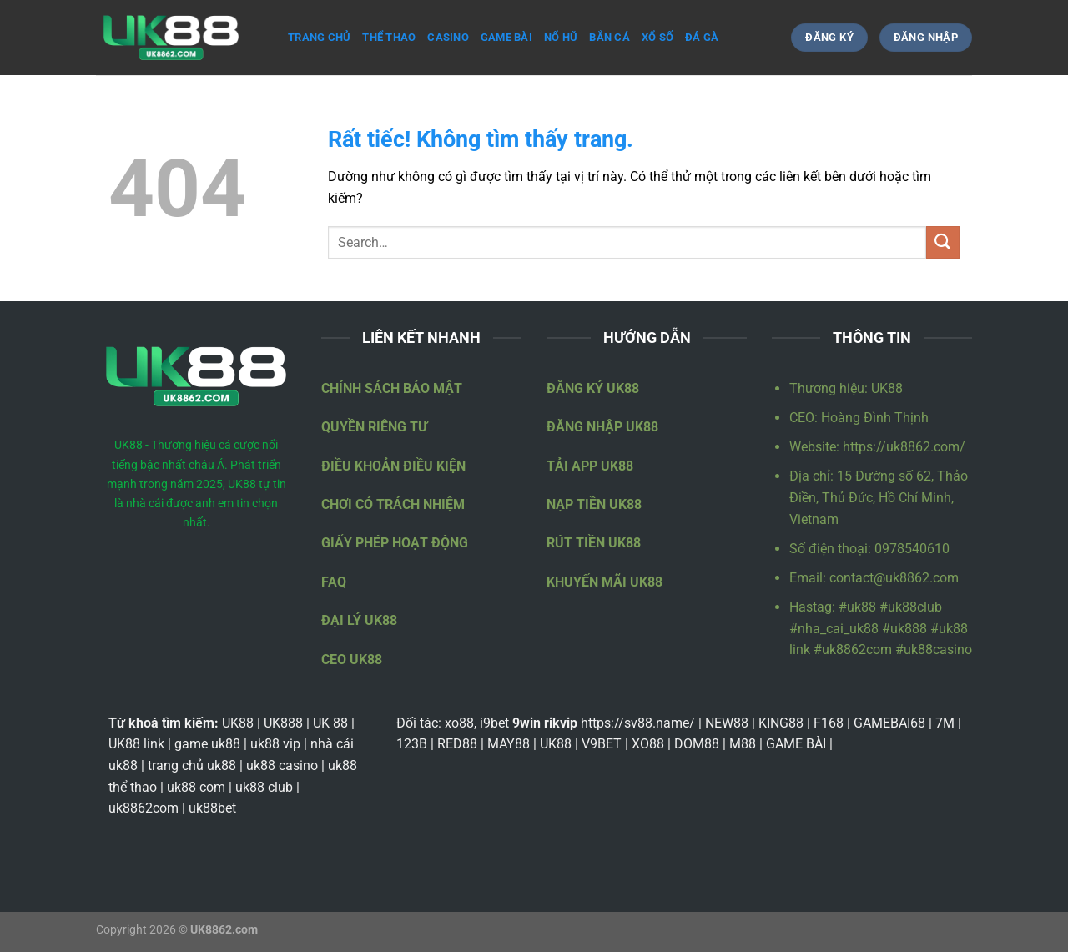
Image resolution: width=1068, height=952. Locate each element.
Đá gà (701, 37)
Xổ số (657, 37)
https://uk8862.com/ (904, 447)
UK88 (887, 388)
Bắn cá (609, 37)
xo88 (459, 723)
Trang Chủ (319, 37)
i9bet (494, 723)
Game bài (506, 37)
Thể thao (389, 37)
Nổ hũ (560, 37)
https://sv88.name (635, 723)
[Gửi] (943, 242)
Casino (448, 37)
